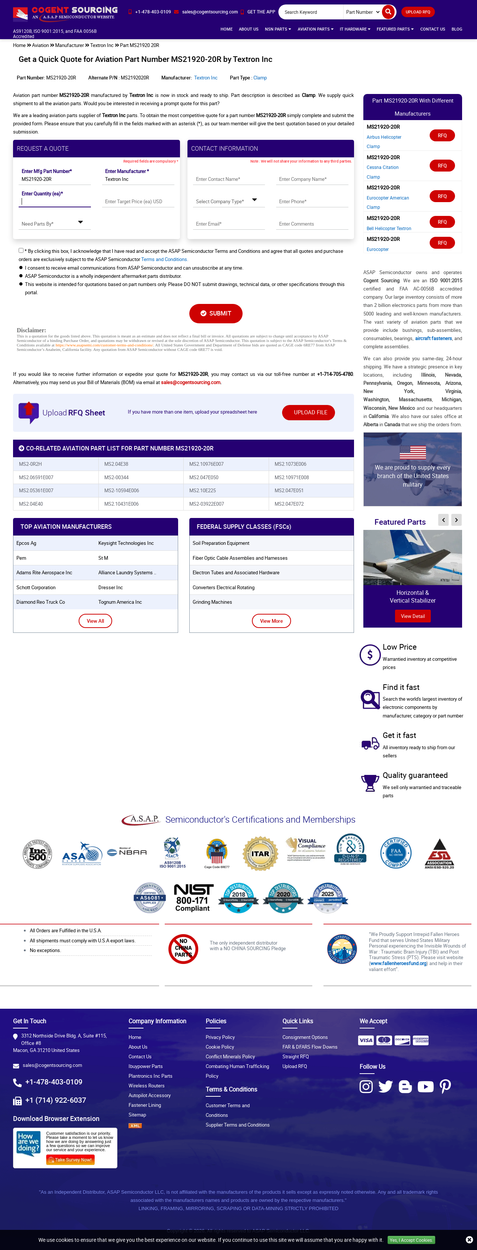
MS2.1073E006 (290, 464)
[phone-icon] (150, 12)
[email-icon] (206, 12)
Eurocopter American (388, 198)
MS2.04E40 (31, 503)
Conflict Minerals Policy (230, 1056)
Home (227, 29)
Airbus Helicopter (384, 137)
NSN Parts (278, 29)
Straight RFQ (295, 1056)
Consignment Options (305, 1037)
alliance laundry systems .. (127, 572)
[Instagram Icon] (366, 1087)
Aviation (40, 45)
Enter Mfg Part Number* (47, 171)
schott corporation (36, 587)
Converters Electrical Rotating (224, 587)
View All (95, 621)
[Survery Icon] (73, 1158)
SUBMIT (215, 313)
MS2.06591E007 (36, 477)
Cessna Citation (383, 167)
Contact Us (432, 29)
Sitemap (137, 1114)
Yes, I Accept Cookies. (411, 1240)
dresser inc (110, 587)
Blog (457, 29)
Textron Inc (102, 45)
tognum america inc (120, 602)
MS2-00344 (116, 477)
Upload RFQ (294, 1066)
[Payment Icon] (366, 1042)
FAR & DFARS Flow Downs (310, 1046)
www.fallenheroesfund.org (398, 963)
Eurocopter (378, 249)
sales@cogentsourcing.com (190, 382)
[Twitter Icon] (385, 1087)
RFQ (442, 135)
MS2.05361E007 (36, 490)
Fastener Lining (145, 1105)
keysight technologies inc (126, 543)
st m (103, 558)
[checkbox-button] (21, 250)
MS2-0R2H (30, 464)
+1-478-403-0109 (53, 1082)
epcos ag (26, 543)
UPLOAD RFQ (418, 12)
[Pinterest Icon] (445, 1087)
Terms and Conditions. (164, 259)
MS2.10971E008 (292, 477)
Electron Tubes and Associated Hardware (236, 572)
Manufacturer (69, 45)
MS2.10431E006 (121, 503)
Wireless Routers (147, 1085)
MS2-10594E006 (121, 490)
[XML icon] (162, 1125)
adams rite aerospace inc (44, 572)
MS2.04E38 (116, 464)
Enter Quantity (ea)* (42, 193)
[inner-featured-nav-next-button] (456, 520)
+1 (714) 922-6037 (55, 1100)
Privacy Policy (220, 1037)
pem (21, 558)
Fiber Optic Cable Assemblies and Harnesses (240, 558)
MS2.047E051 (289, 490)
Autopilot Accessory (150, 1095)
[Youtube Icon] (425, 1087)
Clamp (260, 77)
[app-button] (258, 12)
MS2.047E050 (203, 477)
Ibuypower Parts (146, 1066)
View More (271, 621)
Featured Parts (395, 29)
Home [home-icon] (19, 45)
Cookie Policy (220, 1046)
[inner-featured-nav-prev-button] (443, 520)
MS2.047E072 (289, 503)
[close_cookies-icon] (469, 1240)
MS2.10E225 (202, 490)
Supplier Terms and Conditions (238, 1124)
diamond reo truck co (40, 602)
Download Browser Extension (56, 1118)
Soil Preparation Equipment (221, 543)
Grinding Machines (212, 602)
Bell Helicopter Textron (389, 228)
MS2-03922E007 (206, 503)
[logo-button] (65, 14)
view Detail (413, 616)
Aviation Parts (316, 29)
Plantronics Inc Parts (151, 1075)
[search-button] (388, 12)
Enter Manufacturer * (127, 171)
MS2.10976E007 (206, 464)
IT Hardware (355, 29)
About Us (249, 29)
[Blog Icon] (405, 1087)
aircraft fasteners (433, 338)
